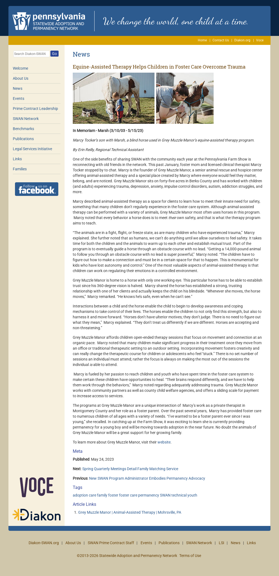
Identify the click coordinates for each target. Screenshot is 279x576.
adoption (80, 495)
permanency (148, 495)
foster (113, 495)
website (164, 442)
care (92, 495)
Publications (23, 139)
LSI (221, 543)
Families (20, 169)
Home (202, 40)
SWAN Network (26, 118)
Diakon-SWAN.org (44, 543)
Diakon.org (242, 40)
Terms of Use (190, 555)
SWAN (165, 495)
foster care (128, 495)
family (102, 495)
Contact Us (221, 40)
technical (179, 495)
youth (192, 495)
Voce (259, 40)
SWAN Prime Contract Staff (111, 543)
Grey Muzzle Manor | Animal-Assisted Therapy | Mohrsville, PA (129, 512)
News (17, 88)
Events (18, 98)
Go (54, 53)
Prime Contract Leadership (35, 108)
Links (17, 159)
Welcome (20, 68)
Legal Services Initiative (32, 149)
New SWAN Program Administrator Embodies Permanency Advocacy (147, 478)
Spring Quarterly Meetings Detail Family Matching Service (130, 469)
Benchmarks (23, 129)
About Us (20, 78)
